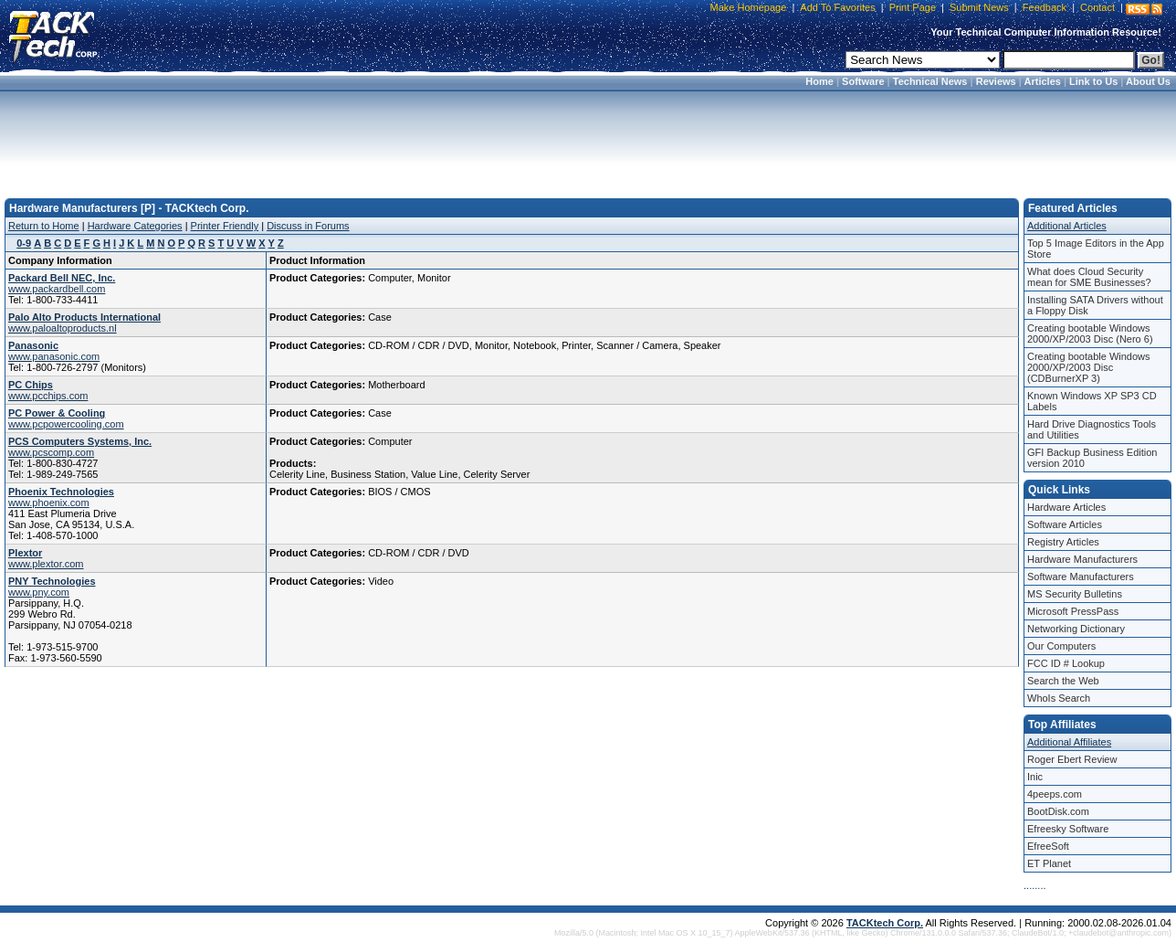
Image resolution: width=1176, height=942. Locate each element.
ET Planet (1049, 863)
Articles (1042, 81)
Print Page (912, 7)
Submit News (979, 7)
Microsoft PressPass (1072, 611)
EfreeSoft (1048, 846)
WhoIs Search (1058, 698)
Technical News (930, 81)
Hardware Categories (135, 225)
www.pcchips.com (48, 395)
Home (819, 81)
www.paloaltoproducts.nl (62, 328)
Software (863, 81)
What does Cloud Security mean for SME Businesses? (1089, 277)
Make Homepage (748, 7)
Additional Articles (1067, 225)
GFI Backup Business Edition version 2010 (1092, 458)
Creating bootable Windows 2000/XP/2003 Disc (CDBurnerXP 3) (1088, 367)
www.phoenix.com (48, 502)
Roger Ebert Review (1072, 759)
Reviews (996, 81)
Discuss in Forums (308, 225)
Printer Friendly (225, 225)
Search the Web (1063, 680)
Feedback (1044, 7)
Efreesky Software (1067, 828)
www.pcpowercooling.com (66, 423)
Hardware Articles (1066, 507)
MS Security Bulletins (1074, 593)
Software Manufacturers (1080, 576)
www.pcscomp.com (51, 452)
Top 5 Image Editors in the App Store (1095, 248)
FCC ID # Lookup (1066, 663)
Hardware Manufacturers (1082, 559)
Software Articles (1064, 524)
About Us (1148, 81)
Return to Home (43, 225)
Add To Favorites (837, 7)
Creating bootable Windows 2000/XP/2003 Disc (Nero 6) (1090, 333)
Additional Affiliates (1069, 741)
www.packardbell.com (56, 288)
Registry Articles (1063, 541)
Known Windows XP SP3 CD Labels (1092, 401)
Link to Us (1093, 81)
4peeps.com (1054, 794)
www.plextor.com (46, 563)
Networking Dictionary (1076, 628)
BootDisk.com (1058, 811)
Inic (1035, 776)
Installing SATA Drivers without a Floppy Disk (1095, 305)
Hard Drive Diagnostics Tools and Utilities (1091, 429)
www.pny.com (38, 592)
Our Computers (1061, 645)
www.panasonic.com (54, 356)
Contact (1097, 7)
